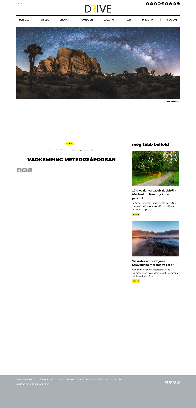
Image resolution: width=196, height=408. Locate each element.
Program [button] (171, 19)
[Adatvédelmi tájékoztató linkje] (170, 3)
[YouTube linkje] (159, 3)
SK (17, 3)
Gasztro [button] (109, 19)
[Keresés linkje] (178, 3)
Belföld (69, 143)
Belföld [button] (24, 19)
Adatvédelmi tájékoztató (32, 384)
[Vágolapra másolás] (29, 170)
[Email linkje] (162, 3)
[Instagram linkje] (151, 3)
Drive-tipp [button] (148, 19)
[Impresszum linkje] (166, 3)
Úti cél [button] (44, 19)
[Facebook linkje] (147, 3)
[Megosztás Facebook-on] (19, 170)
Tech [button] (128, 19)
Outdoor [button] (87, 19)
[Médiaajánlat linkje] (174, 3)
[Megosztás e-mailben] (24, 170)
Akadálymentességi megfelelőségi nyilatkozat (90, 379)
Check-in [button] (65, 19)
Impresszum (24, 379)
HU (22, 3)
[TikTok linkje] (155, 3)
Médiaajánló (45, 379)
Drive (51, 150)
